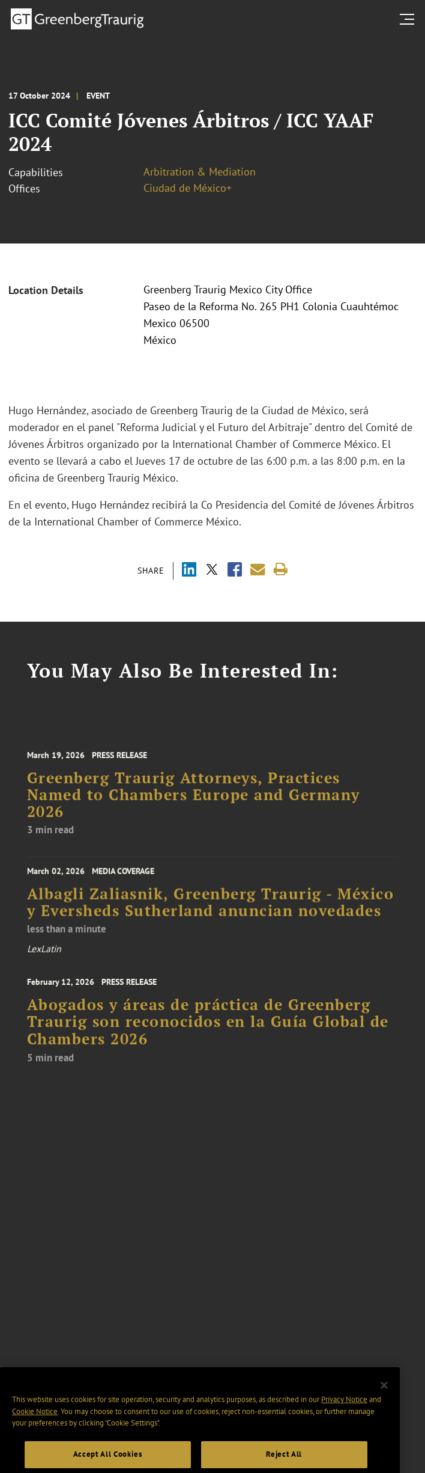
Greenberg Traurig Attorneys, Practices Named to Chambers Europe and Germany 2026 (193, 802)
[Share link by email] (257, 569)
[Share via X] (212, 571)
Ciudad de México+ (187, 188)
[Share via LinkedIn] (189, 571)
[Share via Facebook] (235, 571)
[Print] (281, 569)
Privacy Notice (344, 1412)
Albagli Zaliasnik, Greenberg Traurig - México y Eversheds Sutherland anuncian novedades (210, 908)
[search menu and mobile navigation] (409, 19)
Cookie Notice (35, 1423)
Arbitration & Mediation (199, 172)
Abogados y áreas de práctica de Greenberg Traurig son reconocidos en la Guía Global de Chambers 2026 (208, 1030)
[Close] (384, 1397)
